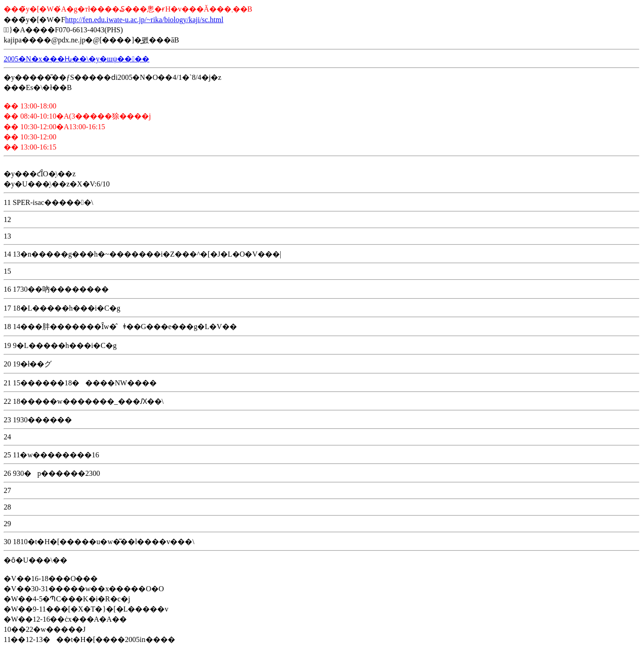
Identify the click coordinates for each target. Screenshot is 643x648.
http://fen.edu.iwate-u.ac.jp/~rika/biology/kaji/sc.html (144, 20)
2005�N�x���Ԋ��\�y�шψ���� (76, 59)
